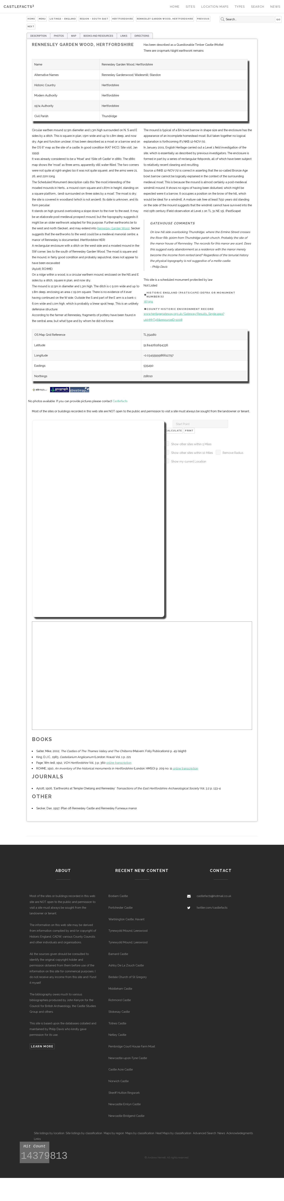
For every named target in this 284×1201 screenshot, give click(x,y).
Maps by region (114, 1133)
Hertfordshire (122, 19)
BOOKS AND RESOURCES (98, 36)
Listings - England (63, 19)
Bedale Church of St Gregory (127, 977)
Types (240, 6)
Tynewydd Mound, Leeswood (128, 930)
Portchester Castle (120, 907)
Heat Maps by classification (173, 1133)
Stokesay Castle (119, 1011)
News (275, 6)
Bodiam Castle (118, 896)
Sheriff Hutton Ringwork (124, 1092)
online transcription (118, 762)
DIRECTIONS (142, 36)
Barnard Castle (118, 954)
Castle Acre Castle (120, 1069)
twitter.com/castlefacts (212, 907)
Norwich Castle (118, 1081)
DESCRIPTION (38, 36)
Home (175, 6)
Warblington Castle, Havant (126, 919)
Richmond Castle (119, 1000)
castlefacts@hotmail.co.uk (214, 896)
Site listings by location (49, 1133)
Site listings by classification (84, 1133)
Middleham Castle (120, 988)
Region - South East (94, 19)
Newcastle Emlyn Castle (124, 1104)
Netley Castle (117, 1034)
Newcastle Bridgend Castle (126, 1115)
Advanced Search (204, 1133)
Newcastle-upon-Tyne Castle (127, 1058)
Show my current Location (188, 461)
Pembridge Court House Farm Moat (131, 1046)
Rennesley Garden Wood (113, 228)
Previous (203, 19)
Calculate (173, 430)
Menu (42, 19)
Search (257, 6)
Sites (190, 6)
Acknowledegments (239, 1133)
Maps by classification (139, 1133)
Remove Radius (233, 452)
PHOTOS (59, 36)
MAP (73, 36)
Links (37, 1138)
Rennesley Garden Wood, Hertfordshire (165, 19)
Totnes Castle (117, 1023)
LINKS (124, 36)
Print (189, 430)
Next (31, 26)
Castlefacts (19, 7)
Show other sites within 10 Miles (192, 452)
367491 (148, 301)
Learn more (42, 1046)
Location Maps (215, 6)
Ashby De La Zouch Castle (126, 965)
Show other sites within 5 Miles (191, 444)
